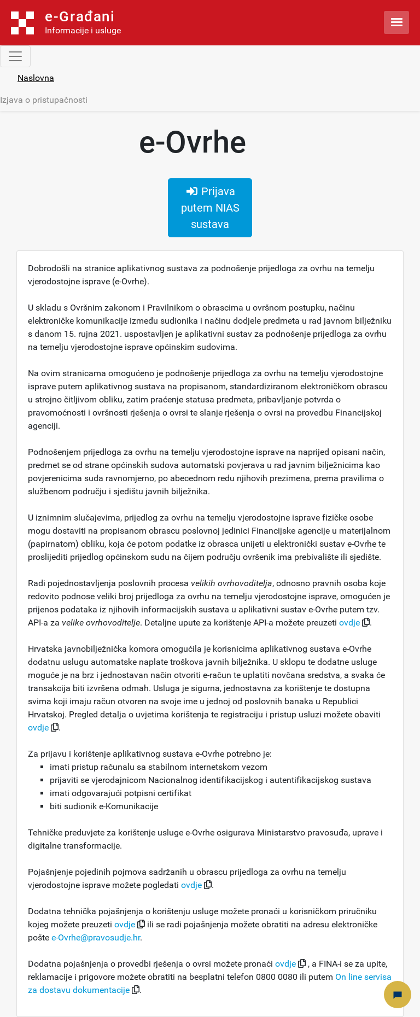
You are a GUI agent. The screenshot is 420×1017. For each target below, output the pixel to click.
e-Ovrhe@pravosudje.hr (95, 937)
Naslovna (36, 78)
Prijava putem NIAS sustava (210, 208)
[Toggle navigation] (15, 56)
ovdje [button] (350, 622)
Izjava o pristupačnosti (44, 100)
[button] (366, 622)
